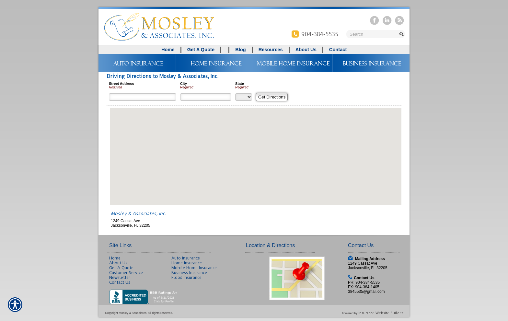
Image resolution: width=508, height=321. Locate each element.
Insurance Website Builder (380, 313)
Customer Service (126, 272)
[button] (255, 150)
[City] (205, 97)
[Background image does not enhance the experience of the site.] (254, 49)
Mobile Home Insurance (194, 267)
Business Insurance (189, 272)
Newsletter (119, 277)
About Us (118, 262)
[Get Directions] (272, 97)
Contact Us (119, 282)
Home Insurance (186, 262)
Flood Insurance (186, 277)
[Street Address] (142, 97)
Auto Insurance (185, 258)
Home (115, 258)
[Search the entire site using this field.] (372, 34)
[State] (243, 97)
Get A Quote (121, 267)
